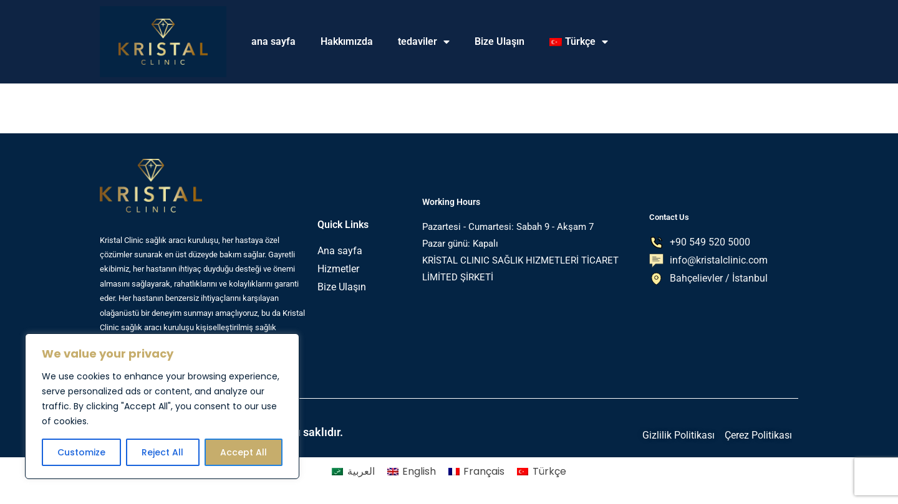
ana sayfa (273, 41)
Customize (81, 452)
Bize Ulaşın (499, 41)
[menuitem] (578, 41)
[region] (162, 406)
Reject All (162, 452)
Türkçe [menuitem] (549, 471)
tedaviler (424, 42)
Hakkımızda (347, 41)
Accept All (243, 452)
